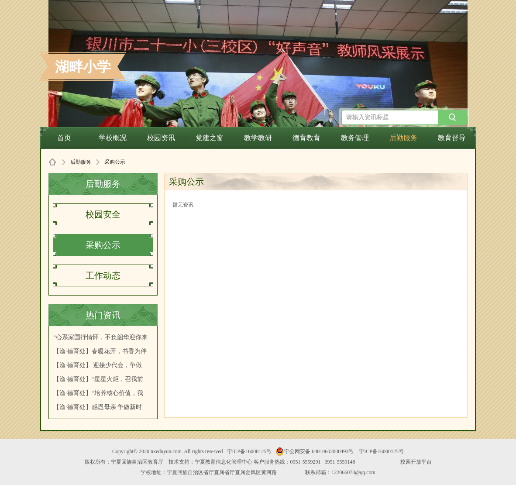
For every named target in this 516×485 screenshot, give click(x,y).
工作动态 (103, 275)
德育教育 (306, 137)
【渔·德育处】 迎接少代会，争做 (97, 365)
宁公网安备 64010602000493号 (314, 451)
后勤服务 (403, 137)
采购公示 (103, 245)
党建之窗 (210, 137)
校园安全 (103, 214)
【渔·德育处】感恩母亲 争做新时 (97, 407)
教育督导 (452, 137)
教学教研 (258, 137)
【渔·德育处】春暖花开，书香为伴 (100, 351)
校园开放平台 (416, 462)
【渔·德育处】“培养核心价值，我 (98, 393)
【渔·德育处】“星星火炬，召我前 (98, 379)
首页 (64, 137)
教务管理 (355, 137)
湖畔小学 (83, 67)
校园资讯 (161, 137)
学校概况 (113, 137)
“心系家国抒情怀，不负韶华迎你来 (100, 337)
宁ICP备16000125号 (249, 451)
